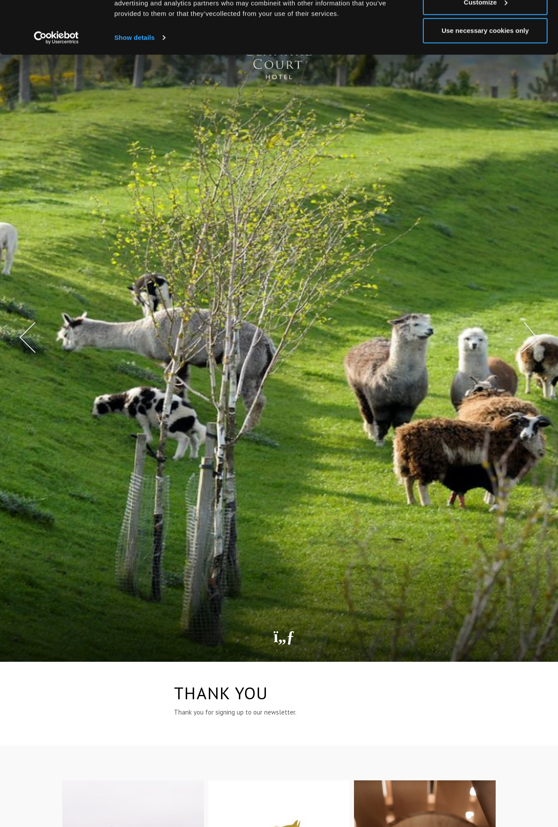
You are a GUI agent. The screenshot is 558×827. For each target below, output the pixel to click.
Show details (134, 87)
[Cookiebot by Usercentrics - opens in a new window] (56, 87)
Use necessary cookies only (485, 80)
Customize (485, 51)
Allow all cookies (485, 23)
